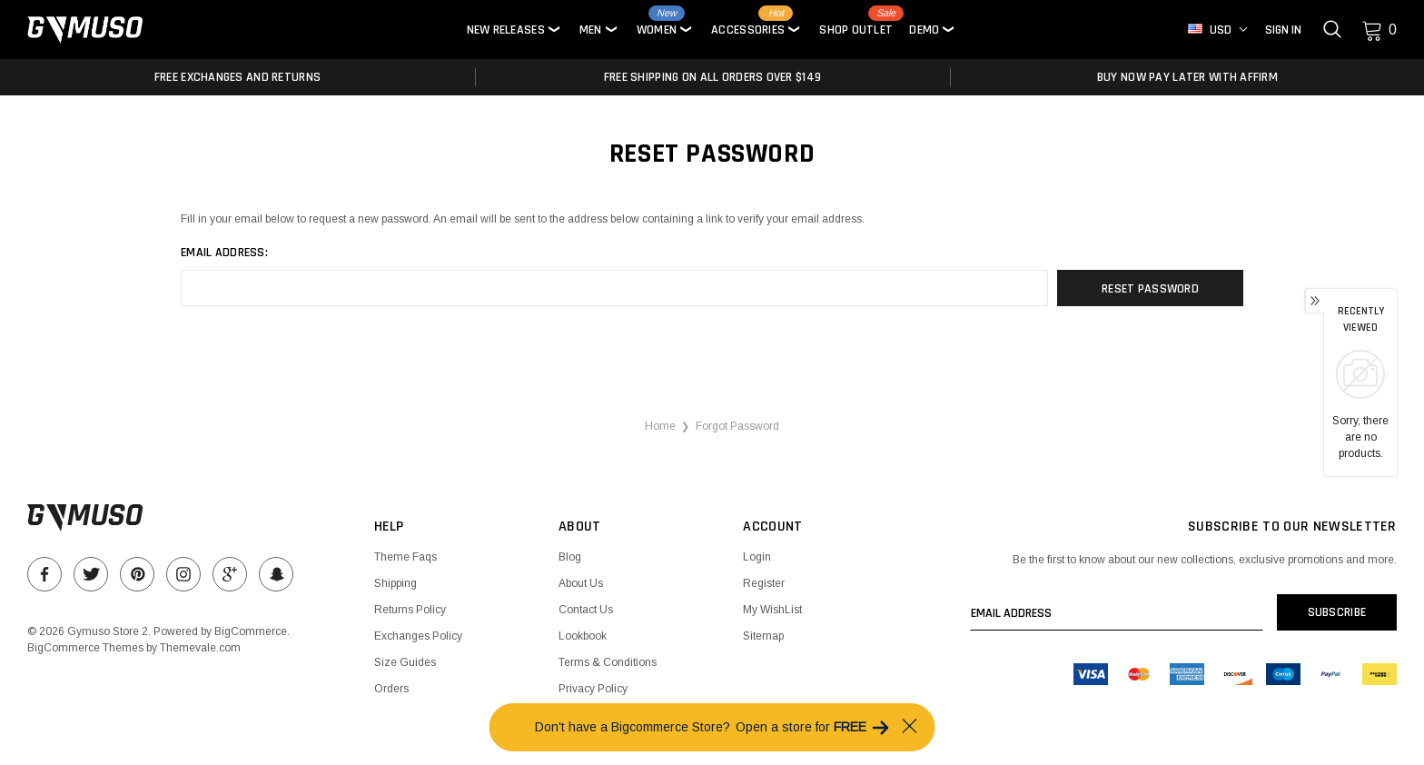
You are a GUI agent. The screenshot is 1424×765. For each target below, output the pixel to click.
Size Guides (405, 662)
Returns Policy (410, 609)
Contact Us (586, 609)
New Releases (506, 30)
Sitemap (763, 636)
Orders (391, 688)
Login (757, 557)
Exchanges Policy (418, 636)
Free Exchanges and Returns (237, 77)
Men (590, 30)
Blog (570, 557)
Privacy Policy (593, 688)
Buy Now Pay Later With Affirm (1187, 77)
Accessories (748, 30)
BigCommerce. (252, 631)
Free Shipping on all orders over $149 (712, 77)
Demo (924, 30)
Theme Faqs (405, 557)
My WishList (772, 609)
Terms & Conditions (608, 662)
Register (764, 583)
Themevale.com (200, 647)
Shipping (395, 583)
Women (657, 30)
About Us (581, 583)
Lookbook (583, 636)
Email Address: (224, 252)
